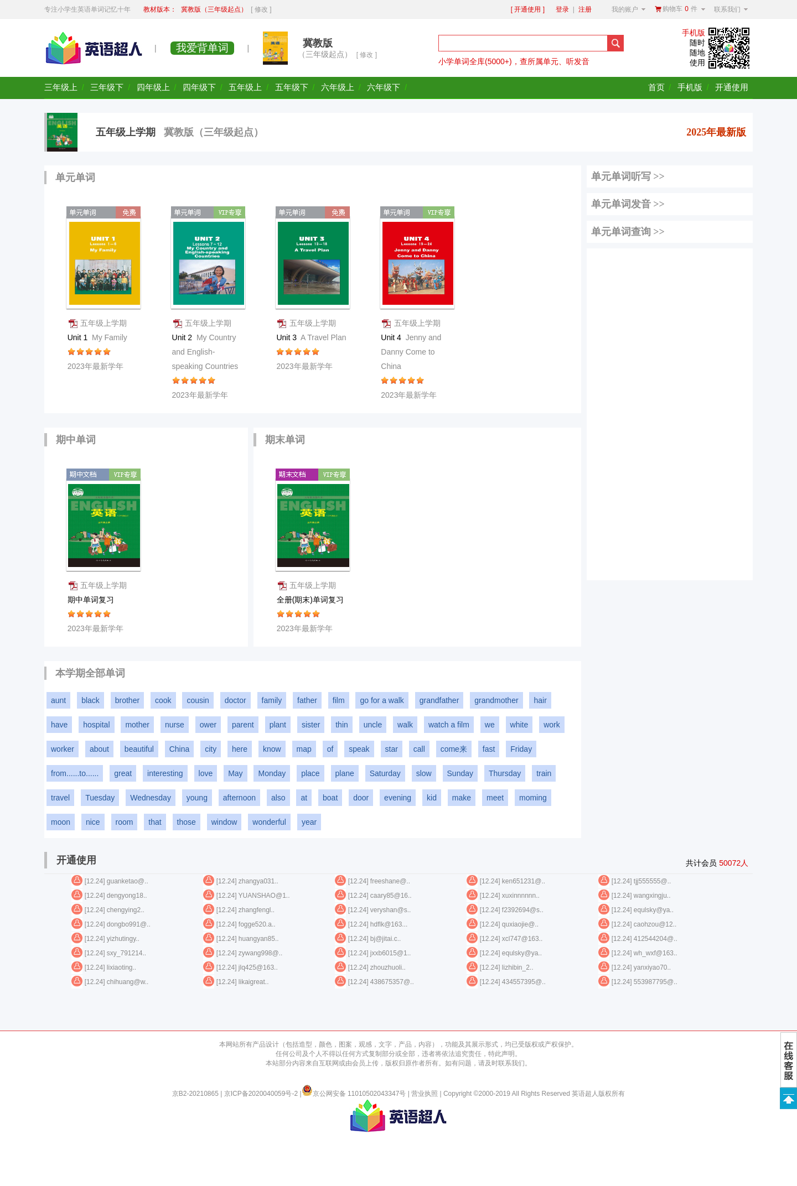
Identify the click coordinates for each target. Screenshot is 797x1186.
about (99, 749)
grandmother (496, 700)
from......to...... (75, 773)
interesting (165, 773)
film (339, 700)
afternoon (239, 797)
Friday (521, 749)
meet (495, 797)
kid (432, 797)
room (124, 822)
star (391, 749)
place (310, 773)
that (154, 822)
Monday (272, 773)
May (235, 773)
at (304, 797)
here (239, 749)
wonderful (269, 822)
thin (341, 724)
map (304, 749)
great (123, 773)
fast (489, 749)
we (490, 724)
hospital (96, 724)
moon (60, 822)
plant (278, 724)
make (461, 797)
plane (344, 773)
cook (163, 700)
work (552, 724)
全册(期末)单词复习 (311, 599)
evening (397, 797)
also (278, 797)
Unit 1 (97, 337)
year (309, 822)
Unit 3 (311, 337)
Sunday (460, 773)
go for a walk (381, 700)
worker (62, 749)
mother (137, 724)
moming (533, 797)
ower (208, 724)
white (519, 724)
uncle (373, 724)
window (224, 822)
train (543, 773)
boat (330, 797)
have (59, 724)
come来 (454, 749)
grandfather (439, 700)
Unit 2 (205, 352)
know (272, 749)
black (90, 700)
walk (405, 724)
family (272, 700)
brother (127, 700)
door (361, 797)
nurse (174, 724)
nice (93, 822)
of (330, 749)
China (179, 749)
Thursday (505, 773)
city (210, 749)
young (197, 797)
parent (243, 724)
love (206, 773)
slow (424, 773)
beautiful (139, 749)
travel (60, 797)
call (419, 749)
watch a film (448, 724)
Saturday (385, 773)
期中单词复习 (92, 599)
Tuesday (100, 797)
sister (311, 724)
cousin (198, 700)
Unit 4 (411, 352)
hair (540, 700)
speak (359, 749)
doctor (235, 700)
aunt (58, 700)
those (186, 822)
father (307, 700)
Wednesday (150, 797)
